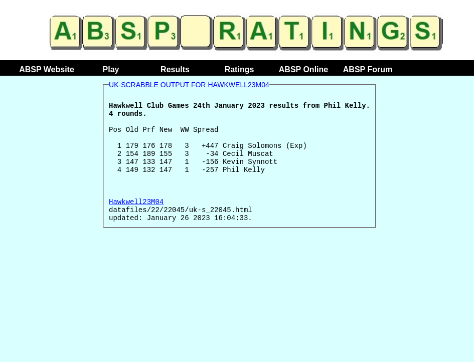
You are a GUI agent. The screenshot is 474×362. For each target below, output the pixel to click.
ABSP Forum (367, 69)
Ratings (239, 69)
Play (111, 69)
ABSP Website (46, 69)
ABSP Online (303, 69)
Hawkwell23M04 (238, 85)
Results (175, 69)
